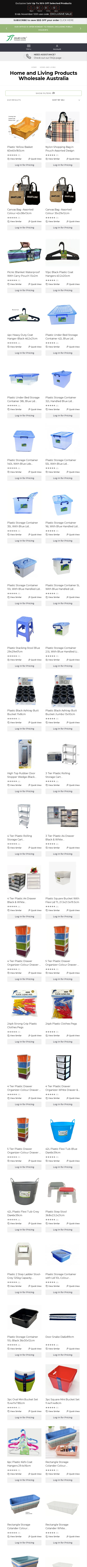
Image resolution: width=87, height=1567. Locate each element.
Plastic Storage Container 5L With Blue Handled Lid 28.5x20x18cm (62, 587)
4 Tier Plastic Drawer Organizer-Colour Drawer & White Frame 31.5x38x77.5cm (24, 1088)
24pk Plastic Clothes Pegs (61, 1023)
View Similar (14, 159)
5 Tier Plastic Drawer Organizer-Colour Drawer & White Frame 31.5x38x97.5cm (24, 1150)
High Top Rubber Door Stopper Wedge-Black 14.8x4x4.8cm (21, 775)
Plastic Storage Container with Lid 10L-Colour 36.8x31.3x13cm (60, 1276)
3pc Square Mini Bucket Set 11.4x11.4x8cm (62, 1401)
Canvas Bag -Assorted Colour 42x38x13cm (20, 211)
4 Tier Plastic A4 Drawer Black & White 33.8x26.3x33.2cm (21, 900)
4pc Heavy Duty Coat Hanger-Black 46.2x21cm (22, 337)
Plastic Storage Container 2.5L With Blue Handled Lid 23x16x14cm (62, 650)
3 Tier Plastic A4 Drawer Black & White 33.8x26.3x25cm (59, 837)
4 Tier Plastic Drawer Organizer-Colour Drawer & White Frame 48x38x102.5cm (24, 963)
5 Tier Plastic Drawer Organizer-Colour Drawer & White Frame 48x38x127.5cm (62, 963)
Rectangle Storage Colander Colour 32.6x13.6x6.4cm (56, 1464)
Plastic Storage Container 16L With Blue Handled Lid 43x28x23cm (61, 524)
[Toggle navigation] (29, 47)
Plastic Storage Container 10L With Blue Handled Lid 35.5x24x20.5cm (23, 587)
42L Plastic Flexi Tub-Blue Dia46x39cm (61, 1150)
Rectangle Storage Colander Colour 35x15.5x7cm (18, 1526)
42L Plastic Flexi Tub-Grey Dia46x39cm (23, 1213)
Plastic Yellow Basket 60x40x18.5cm (20, 149)
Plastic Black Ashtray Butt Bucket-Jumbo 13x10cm (61, 712)
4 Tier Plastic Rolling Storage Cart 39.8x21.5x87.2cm (19, 837)
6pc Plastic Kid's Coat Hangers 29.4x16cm (19, 1464)
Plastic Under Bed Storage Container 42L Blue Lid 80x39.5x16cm (61, 337)
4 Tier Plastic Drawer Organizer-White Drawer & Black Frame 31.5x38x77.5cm (61, 1088)
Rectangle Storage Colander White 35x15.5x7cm (56, 1526)
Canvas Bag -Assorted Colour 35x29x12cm (58, 211)
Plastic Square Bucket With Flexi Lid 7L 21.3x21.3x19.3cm (62, 900)
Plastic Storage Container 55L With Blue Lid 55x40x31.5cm (60, 462)
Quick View (35, 159)
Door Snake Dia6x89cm (59, 1336)
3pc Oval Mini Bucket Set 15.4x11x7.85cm (22, 1401)
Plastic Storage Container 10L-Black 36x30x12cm (22, 1338)
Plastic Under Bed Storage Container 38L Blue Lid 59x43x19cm (23, 399)
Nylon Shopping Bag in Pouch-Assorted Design (59, 149)
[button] (57, 47)
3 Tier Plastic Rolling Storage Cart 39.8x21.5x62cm (57, 775)
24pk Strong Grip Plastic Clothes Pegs (22, 1025)
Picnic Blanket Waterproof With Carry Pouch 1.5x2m (23, 274)
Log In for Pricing (24, 165)
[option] (43, 28)
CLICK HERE (67, 20)
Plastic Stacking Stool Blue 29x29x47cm (23, 650)
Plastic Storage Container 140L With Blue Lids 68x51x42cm (22, 462)
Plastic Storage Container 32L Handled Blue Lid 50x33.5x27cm (60, 399)
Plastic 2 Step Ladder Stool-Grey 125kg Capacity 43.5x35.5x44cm (24, 1276)
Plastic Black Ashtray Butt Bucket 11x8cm (23, 712)
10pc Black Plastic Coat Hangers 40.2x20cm (59, 274)
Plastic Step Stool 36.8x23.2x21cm (56, 1213)
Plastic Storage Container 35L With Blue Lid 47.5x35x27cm (22, 524)
